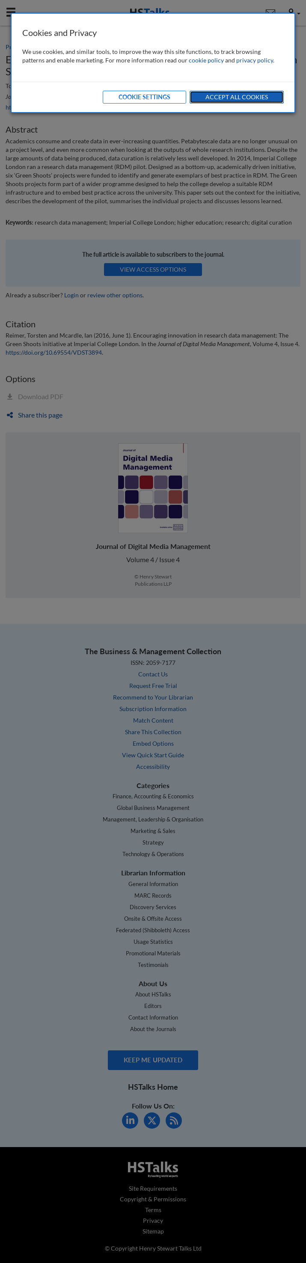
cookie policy (206, 60)
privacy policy (254, 60)
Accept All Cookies (236, 97)
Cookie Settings (144, 97)
